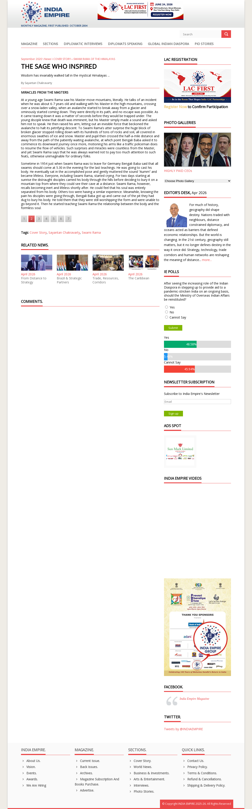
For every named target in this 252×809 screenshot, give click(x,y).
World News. (140, 767)
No (172, 312)
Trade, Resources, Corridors (105, 280)
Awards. (29, 779)
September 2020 (31, 59)
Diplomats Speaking (125, 44)
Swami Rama (91, 232)
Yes (172, 307)
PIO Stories (204, 44)
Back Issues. (86, 767)
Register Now (175, 106)
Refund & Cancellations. (202, 779)
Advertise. (84, 790)
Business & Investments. (148, 773)
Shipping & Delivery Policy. (203, 785)
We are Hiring (33, 785)
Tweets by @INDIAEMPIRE (183, 729)
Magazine (29, 44)
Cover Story (38, 232)
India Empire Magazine (194, 698)
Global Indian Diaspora (168, 44)
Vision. (28, 767)
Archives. (84, 773)
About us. (30, 761)
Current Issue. (87, 761)
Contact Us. (193, 761)
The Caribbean (138, 278)
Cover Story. (139, 761)
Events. (29, 773)
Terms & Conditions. (199, 773)
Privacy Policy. (195, 767)
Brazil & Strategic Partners (69, 280)
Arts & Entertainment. (146, 779)
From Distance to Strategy (33, 280)
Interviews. (138, 785)
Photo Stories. (141, 791)
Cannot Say (178, 317)
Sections (50, 44)
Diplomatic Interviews (83, 44)
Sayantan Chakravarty (38, 83)
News (47, 59)
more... (207, 260)
